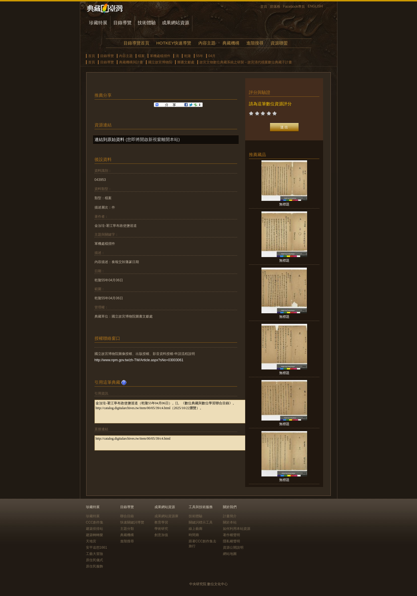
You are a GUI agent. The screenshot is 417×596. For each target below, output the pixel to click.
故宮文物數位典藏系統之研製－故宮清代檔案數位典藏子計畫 (246, 62)
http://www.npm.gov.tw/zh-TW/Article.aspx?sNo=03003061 (139, 360)
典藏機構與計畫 (131, 62)
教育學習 (161, 522)
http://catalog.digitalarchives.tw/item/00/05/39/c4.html (177, 442)
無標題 (284, 204)
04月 (211, 56)
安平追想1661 (96, 547)
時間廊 (194, 535)
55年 (199, 56)
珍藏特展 (98, 22)
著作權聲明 (231, 535)
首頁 (263, 7)
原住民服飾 (94, 566)
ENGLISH (315, 6)
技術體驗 (147, 22)
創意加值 (161, 535)
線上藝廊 (195, 529)
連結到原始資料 (109, 139)
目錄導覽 (122, 22)
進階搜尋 (254, 43)
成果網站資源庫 (166, 516)
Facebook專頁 (294, 7)
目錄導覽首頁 (136, 43)
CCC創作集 (95, 522)
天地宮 (91, 541)
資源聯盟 (279, 43)
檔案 (141, 56)
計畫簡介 (230, 516)
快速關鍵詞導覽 (132, 522)
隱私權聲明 (231, 541)
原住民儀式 (94, 560)
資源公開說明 (233, 547)
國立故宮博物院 (160, 62)
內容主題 (206, 43)
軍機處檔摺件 (160, 56)
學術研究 (161, 529)
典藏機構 (230, 43)
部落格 (275, 7)
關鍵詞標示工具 (201, 522)
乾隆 (187, 56)
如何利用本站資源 (236, 529)
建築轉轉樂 (94, 535)
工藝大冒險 (94, 554)
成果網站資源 (175, 22)
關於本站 (230, 522)
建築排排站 (94, 529)
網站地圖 (230, 554)
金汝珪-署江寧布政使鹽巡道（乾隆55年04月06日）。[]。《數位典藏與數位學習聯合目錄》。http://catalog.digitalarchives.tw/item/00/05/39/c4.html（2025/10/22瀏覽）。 (177, 411)
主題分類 (127, 529)
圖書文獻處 (185, 62)
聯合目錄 (127, 516)
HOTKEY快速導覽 (173, 43)
